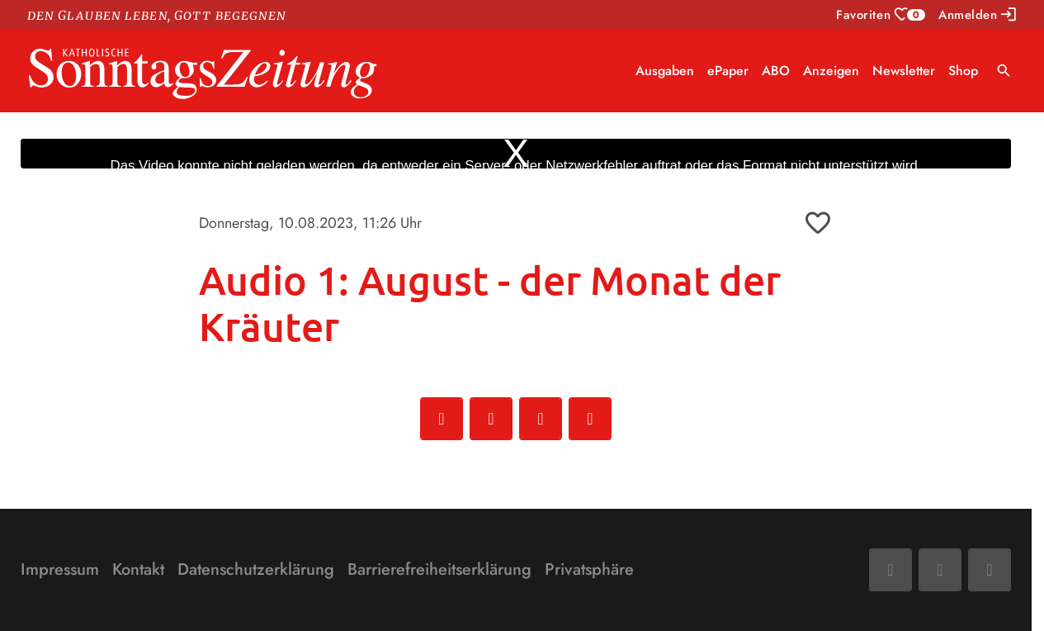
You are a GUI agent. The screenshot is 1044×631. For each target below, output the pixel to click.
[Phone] (989, 569)
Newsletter (903, 70)
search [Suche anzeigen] (1004, 70)
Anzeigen (831, 70)
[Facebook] (890, 569)
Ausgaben (664, 70)
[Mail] (940, 569)
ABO (776, 70)
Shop (963, 70)
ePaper (728, 70)
